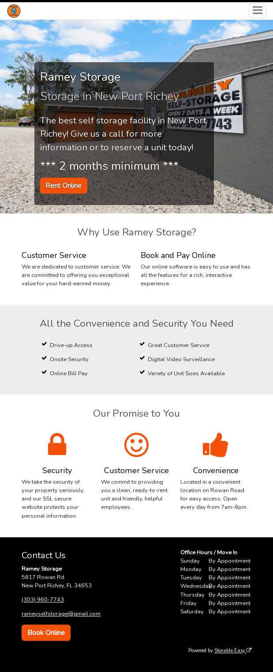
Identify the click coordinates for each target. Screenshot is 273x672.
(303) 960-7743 (43, 600)
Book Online (46, 633)
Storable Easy (232, 650)
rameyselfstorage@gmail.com (61, 614)
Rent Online (63, 185)
